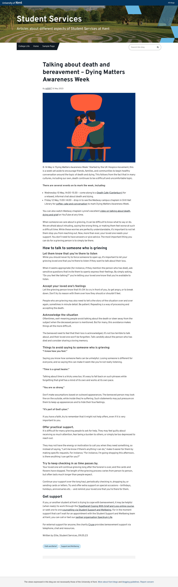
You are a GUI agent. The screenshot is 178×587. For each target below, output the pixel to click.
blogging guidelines (130, 582)
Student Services (49, 19)
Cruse (91, 524)
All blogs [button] (171, 3)
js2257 (48, 89)
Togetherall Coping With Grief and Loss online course (106, 506)
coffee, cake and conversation (71, 204)
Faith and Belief (51, 546)
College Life (24, 46)
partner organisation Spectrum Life (94, 517)
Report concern (147, 582)
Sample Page (48, 46)
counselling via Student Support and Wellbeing (86, 509)
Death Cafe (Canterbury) (109, 192)
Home (36, 46)
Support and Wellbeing (70, 546)
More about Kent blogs (108, 582)
